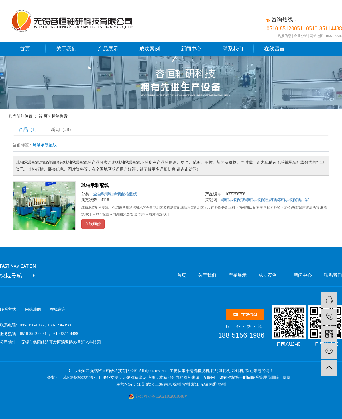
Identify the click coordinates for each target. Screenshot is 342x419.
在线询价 (93, 224)
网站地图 (316, 36)
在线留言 (274, 49)
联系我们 (233, 49)
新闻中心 (191, 49)
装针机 (237, 371)
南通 (213, 384)
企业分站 (301, 36)
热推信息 (284, 36)
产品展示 (108, 49)
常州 (186, 384)
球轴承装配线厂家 (293, 200)
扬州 (222, 384)
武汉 (150, 384)
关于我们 (66, 49)
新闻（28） (62, 129)
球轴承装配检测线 (261, 200)
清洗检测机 (199, 371)
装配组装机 (220, 371)
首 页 (43, 116)
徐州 (177, 384)
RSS (329, 36)
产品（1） (29, 129)
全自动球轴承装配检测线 (115, 194)
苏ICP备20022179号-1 (82, 377)
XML (338, 36)
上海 (159, 384)
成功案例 (149, 49)
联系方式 (8, 309)
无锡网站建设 (134, 377)
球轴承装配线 (95, 185)
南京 (168, 384)
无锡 (204, 384)
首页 (25, 49)
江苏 (141, 384)
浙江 (195, 384)
